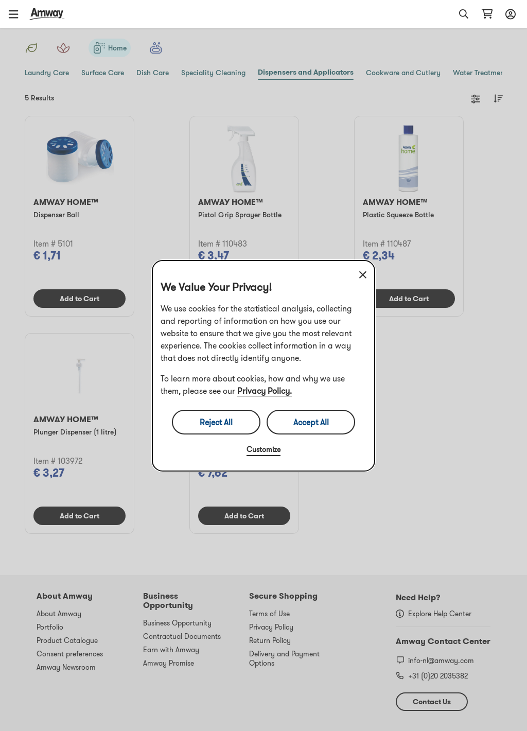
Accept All (311, 422)
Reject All (216, 422)
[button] (17, 14)
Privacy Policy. (264, 391)
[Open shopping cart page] (487, 14)
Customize (263, 449)
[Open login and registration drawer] (509, 14)
